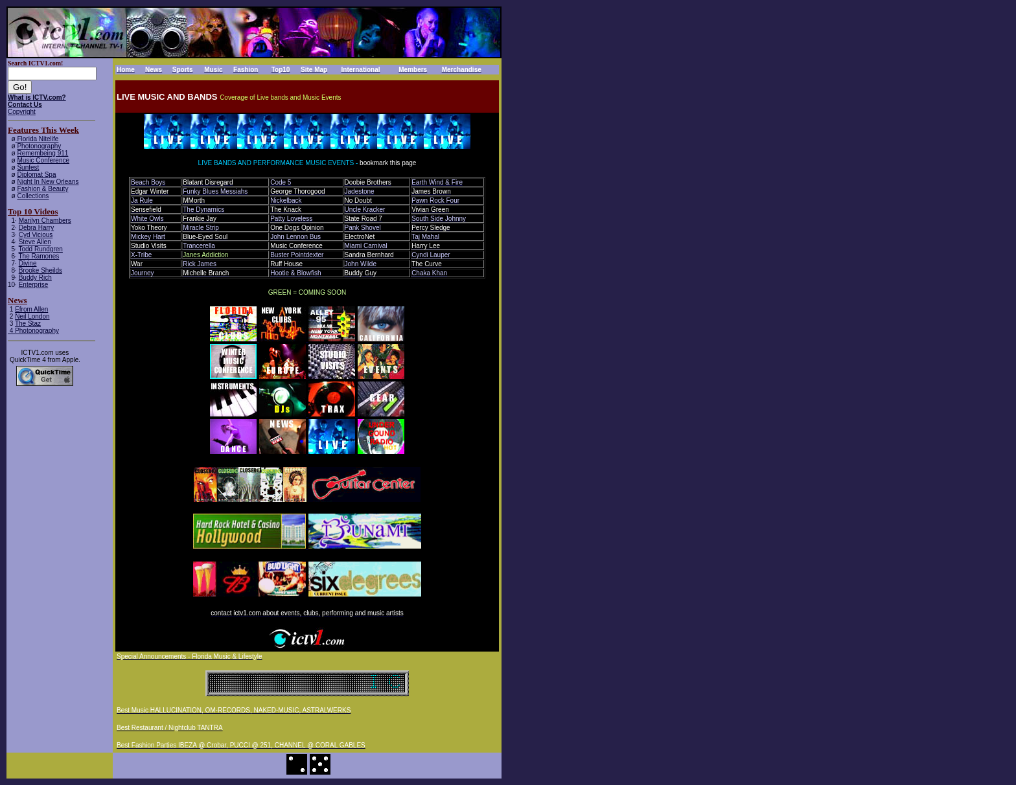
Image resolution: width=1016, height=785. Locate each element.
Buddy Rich (35, 277)
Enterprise (34, 284)
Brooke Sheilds (40, 270)
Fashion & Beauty (42, 188)
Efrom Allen (31, 309)
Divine (28, 263)
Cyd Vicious (36, 234)
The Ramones (39, 256)
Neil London (32, 316)
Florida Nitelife (37, 138)
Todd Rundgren (41, 249)
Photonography (39, 146)
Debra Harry (36, 227)
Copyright (22, 111)
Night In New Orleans (47, 181)
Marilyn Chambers (45, 220)
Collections (33, 195)
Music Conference (43, 160)
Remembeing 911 (42, 153)
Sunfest (28, 167)
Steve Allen (35, 241)
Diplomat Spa (36, 174)
